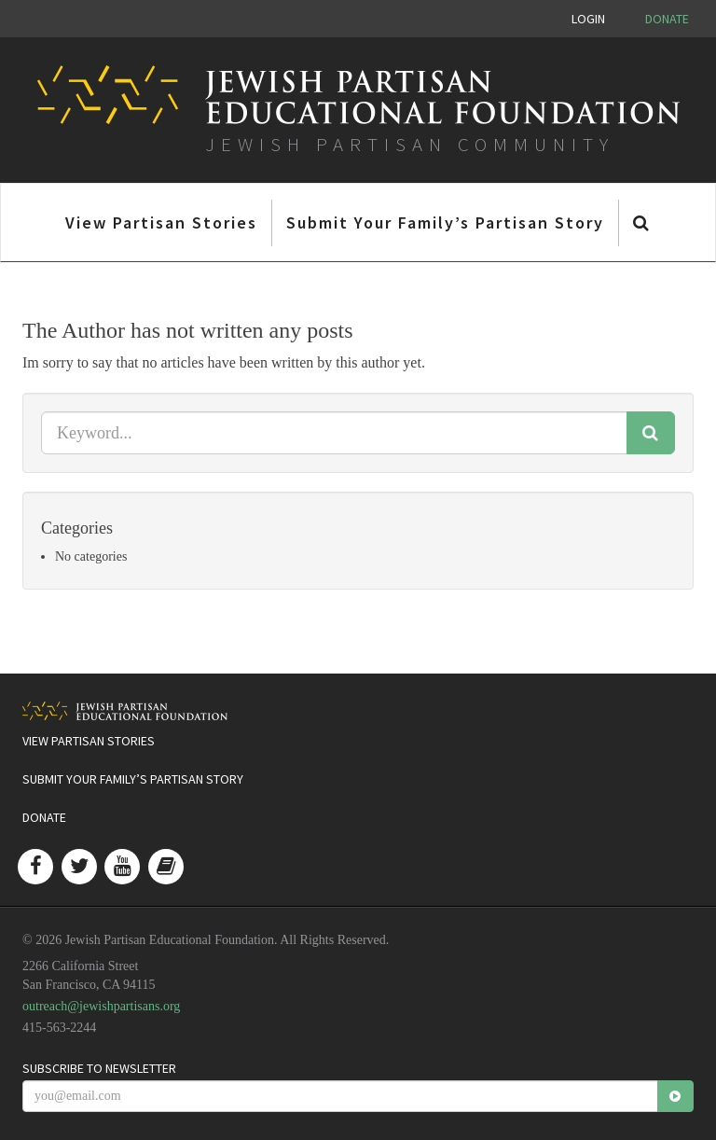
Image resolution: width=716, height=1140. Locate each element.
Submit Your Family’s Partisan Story (445, 222)
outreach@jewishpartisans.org (101, 1006)
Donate (667, 18)
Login (588, 18)
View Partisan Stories (161, 222)
